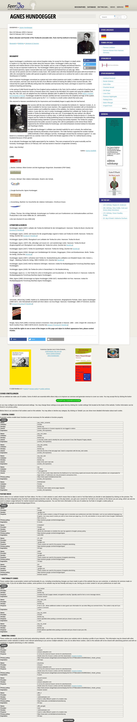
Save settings (68, 720)
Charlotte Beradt (108, 87)
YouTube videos (5, 494)
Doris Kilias (107, 84)
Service (120, 7)
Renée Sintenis (108, 81)
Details (3, 420)
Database (91, 7)
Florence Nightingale (110, 96)
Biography (13, 43)
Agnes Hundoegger (25, 27)
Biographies (80, 7)
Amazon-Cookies (77, 656)
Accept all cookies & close (68, 400)
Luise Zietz (106, 93)
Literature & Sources (32, 43)
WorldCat (20, 230)
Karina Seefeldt (91, 151)
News (112, 7)
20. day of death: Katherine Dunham (115, 218)
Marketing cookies (7, 636)
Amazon (14, 304)
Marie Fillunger (108, 102)
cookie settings (45, 389)
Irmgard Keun (107, 105)
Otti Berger (106, 90)
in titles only (118, 17)
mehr (124, 108)
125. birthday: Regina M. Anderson (114, 205)
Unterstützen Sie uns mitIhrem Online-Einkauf (53, 353)
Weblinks (21, 43)
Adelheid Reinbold (109, 78)
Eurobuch (13, 230)
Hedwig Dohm (107, 99)
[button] (89, 60)
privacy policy (34, 389)
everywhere (118, 16)
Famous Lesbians (109, 47)
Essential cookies (7, 414)
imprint (26, 389)
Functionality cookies (9, 578)
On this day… (103, 7)
